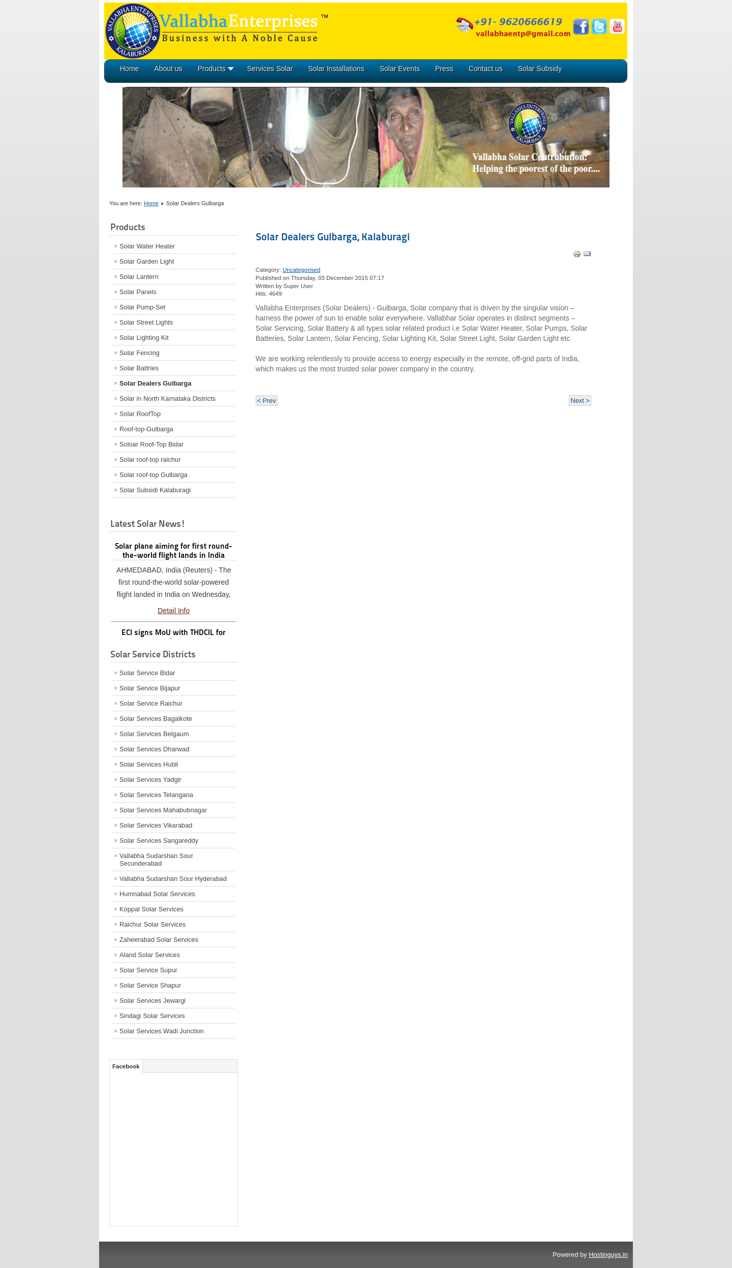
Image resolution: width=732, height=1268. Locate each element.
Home (151, 203)
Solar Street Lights (146, 322)
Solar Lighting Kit (144, 337)
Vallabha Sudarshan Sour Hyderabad (173, 878)
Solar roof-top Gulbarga (153, 475)
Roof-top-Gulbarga (146, 429)
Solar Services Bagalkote (155, 718)
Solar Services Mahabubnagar (163, 810)
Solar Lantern (139, 276)
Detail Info (174, 611)
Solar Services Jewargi (152, 1000)
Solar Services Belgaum (154, 734)
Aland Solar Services (149, 955)
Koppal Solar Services (151, 909)
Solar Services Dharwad (154, 749)
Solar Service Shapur (150, 985)
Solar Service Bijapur (149, 688)
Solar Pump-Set (142, 307)
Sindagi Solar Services (152, 1016)
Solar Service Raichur (150, 703)
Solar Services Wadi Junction (161, 1031)
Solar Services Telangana (156, 795)
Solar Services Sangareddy (158, 840)
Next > (579, 400)
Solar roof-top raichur (149, 459)
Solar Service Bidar (147, 673)
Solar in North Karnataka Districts (167, 398)
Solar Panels (138, 292)
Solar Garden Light (146, 261)
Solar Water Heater (147, 246)
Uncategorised (301, 270)
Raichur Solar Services (152, 924)
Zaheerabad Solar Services (158, 939)
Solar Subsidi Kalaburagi (155, 490)
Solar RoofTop (140, 414)
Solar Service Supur (148, 970)
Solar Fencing (139, 353)
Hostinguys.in (608, 1254)
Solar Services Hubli (148, 764)
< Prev (266, 400)
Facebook (126, 1066)
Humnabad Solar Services (157, 894)
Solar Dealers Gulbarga (155, 383)
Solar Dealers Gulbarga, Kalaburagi (333, 237)
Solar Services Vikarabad (155, 825)
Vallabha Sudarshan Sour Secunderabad (156, 859)
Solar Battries (139, 368)
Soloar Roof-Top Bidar (151, 444)
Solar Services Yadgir (150, 779)
